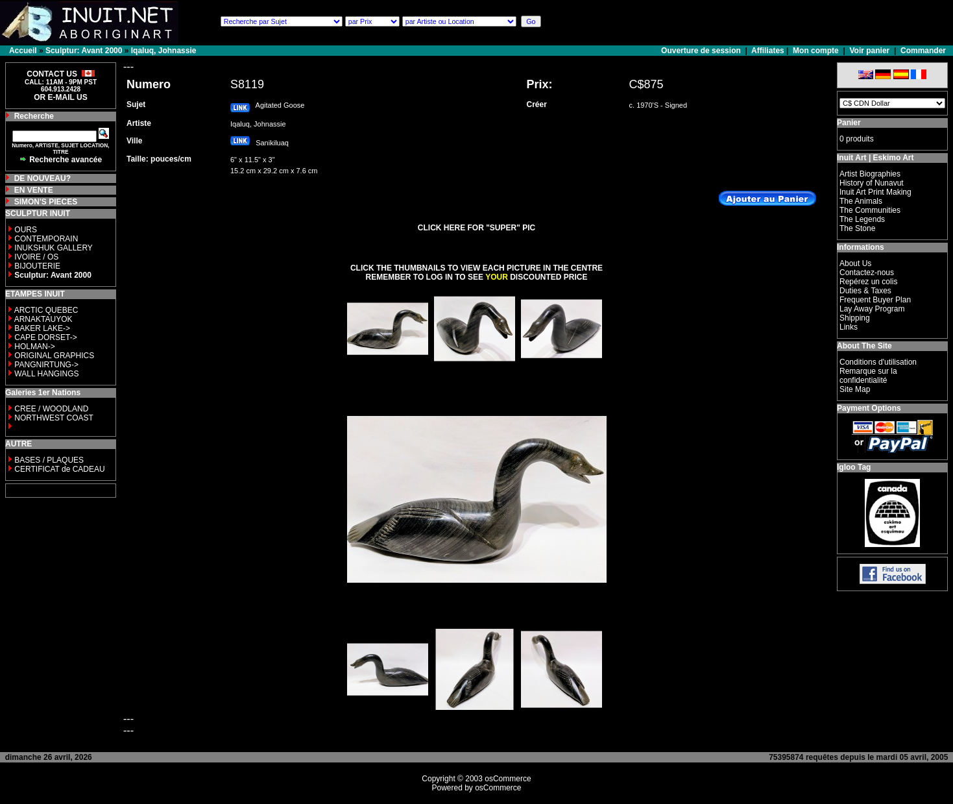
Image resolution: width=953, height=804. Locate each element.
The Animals (860, 201)
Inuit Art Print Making (875, 192)
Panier (849, 122)
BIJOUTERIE (37, 266)
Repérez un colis (868, 281)
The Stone (857, 228)
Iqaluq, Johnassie (164, 50)
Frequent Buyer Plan (875, 299)
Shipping (854, 318)
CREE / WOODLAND (50, 408)
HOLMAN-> (34, 346)
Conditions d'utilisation (878, 362)
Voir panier (869, 50)
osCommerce (508, 778)
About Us (855, 263)
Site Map (854, 389)
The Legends (862, 219)
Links (848, 327)
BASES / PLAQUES (49, 460)
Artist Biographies (869, 173)
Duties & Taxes (865, 290)
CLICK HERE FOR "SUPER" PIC (476, 227)
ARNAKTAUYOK (43, 319)
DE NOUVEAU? (42, 178)
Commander (923, 50)
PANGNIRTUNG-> (46, 364)
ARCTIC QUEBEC (46, 310)
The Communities (869, 210)
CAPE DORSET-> (45, 337)
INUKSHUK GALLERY (53, 247)
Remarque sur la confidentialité (868, 376)
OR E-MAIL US (60, 97)
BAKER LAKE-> (42, 328)
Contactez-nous (866, 272)
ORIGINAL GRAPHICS (54, 355)
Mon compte (816, 50)
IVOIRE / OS (36, 257)
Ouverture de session (702, 50)
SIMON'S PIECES (46, 201)
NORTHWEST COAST (52, 417)
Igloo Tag (854, 467)
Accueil (23, 50)
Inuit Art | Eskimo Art (875, 157)
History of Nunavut (871, 183)
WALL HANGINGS (46, 373)
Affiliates (767, 50)
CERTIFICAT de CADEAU (59, 469)
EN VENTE (33, 190)
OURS (25, 229)
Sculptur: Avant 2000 (83, 50)
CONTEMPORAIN (46, 238)
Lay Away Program (872, 308)
